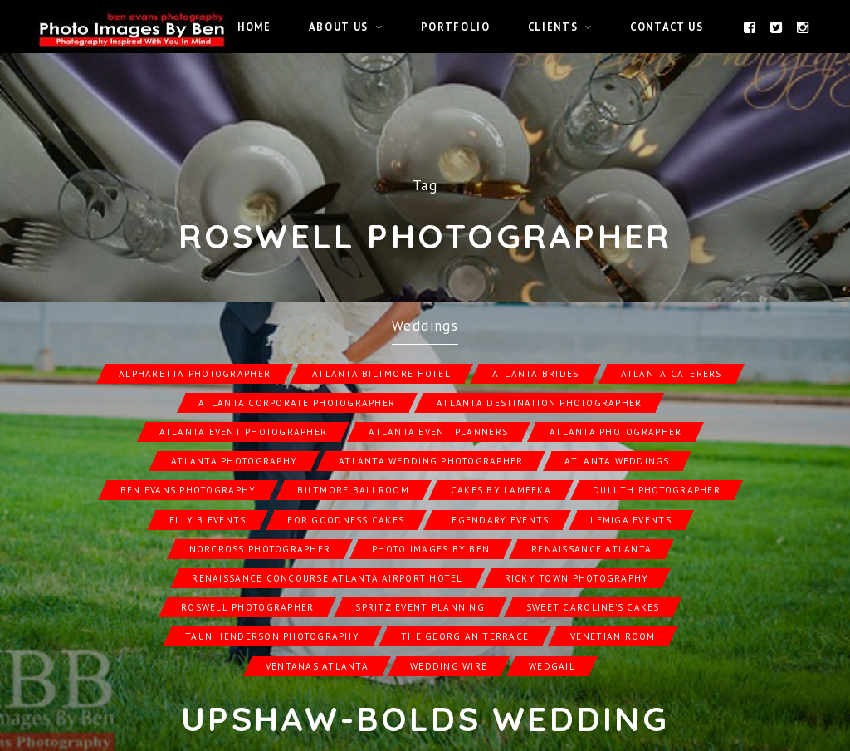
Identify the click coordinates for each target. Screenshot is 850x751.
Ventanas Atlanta (317, 666)
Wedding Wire (448, 666)
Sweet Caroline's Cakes (593, 607)
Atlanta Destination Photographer (539, 403)
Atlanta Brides (535, 374)
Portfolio (456, 26)
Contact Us (666, 26)
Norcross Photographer (259, 549)
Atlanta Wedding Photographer (431, 461)
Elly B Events (207, 520)
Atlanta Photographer (615, 432)
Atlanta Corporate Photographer (296, 403)
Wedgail (552, 666)
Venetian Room (612, 636)
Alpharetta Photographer (195, 374)
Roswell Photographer (247, 607)
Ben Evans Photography (188, 490)
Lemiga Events (630, 520)
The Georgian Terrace (465, 636)
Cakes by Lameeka (501, 490)
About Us (339, 26)
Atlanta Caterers (671, 374)
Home (254, 26)
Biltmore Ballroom (352, 490)
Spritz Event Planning (419, 607)
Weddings (425, 326)
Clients (553, 26)
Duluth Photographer (657, 490)
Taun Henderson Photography (272, 636)
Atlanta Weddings (616, 461)
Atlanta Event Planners (438, 432)
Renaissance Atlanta (591, 549)
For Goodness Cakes (345, 520)
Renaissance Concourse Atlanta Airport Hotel (327, 578)
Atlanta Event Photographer (243, 432)
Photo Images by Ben (431, 549)
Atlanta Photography (234, 461)
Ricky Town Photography (577, 578)
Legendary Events (497, 520)
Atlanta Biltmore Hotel (381, 374)
